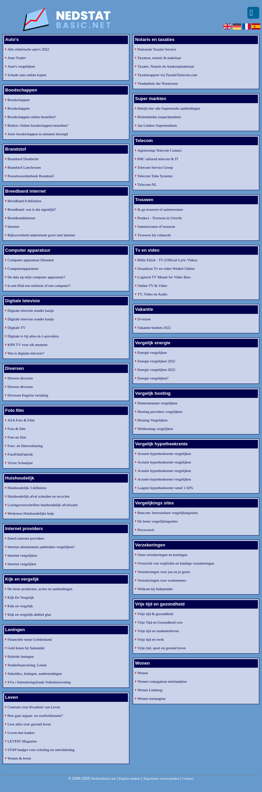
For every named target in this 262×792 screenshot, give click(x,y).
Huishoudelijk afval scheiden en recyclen (38, 496)
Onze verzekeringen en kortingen (162, 555)
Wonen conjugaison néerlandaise (162, 681)
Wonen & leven (19, 758)
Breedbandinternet (21, 218)
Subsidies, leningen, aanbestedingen (35, 673)
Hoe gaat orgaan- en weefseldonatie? (35, 715)
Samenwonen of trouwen (156, 226)
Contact (188, 778)
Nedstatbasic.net (103, 778)
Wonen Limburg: (150, 690)
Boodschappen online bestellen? (32, 117)
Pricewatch (145, 530)
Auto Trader (17, 58)
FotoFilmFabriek (20, 454)
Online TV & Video (152, 285)
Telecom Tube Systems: (155, 176)
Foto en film (17, 437)
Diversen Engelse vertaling (28, 395)
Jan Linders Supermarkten (157, 125)
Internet (13, 226)
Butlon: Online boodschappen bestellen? (38, 125)
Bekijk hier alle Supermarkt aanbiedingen (168, 108)
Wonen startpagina (151, 698)
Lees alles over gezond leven (29, 724)
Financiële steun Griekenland (30, 639)
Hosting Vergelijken (152, 420)
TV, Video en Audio (152, 294)
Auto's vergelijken (21, 66)
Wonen (142, 673)
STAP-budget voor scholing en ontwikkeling (41, 750)
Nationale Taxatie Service (156, 49)
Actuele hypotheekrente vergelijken (164, 453)
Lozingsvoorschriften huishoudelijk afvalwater (43, 505)
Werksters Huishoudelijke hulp (31, 513)
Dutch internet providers (26, 538)
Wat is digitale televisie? (26, 353)
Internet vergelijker (22, 564)
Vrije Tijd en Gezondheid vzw (160, 622)
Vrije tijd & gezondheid (155, 614)
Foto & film (17, 429)
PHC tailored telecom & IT (157, 159)
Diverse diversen (20, 378)
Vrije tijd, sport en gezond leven (161, 648)
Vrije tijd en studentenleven (158, 631)
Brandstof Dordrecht (23, 159)
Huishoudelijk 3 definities (27, 488)
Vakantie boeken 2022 (154, 327)
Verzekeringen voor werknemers (161, 580)
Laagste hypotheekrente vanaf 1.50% (165, 488)
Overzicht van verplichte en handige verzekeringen (175, 563)
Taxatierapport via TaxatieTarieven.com (167, 75)
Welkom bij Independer (155, 589)
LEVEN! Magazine (22, 741)
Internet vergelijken (22, 555)
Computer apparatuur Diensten (31, 260)
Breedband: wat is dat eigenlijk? (32, 209)
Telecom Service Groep (155, 167)
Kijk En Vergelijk (21, 597)
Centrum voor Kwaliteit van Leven (34, 707)
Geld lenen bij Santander (26, 648)
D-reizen (143, 319)
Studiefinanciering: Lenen (27, 665)
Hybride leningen (21, 656)
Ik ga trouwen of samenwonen (160, 209)
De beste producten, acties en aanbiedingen (40, 589)
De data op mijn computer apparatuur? (37, 277)
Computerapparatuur (23, 268)
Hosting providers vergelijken (159, 411)
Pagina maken (129, 778)
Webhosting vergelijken (155, 429)
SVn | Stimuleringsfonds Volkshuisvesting (39, 682)
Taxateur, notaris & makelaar (159, 58)
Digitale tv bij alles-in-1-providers (33, 336)
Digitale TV (17, 327)
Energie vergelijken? (153, 378)
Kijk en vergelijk (20, 606)
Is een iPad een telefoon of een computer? (39, 285)
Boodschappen (19, 100)
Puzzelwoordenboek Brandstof (31, 176)
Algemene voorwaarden (161, 778)
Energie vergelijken (152, 352)
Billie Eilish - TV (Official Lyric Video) (167, 260)
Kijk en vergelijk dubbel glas (29, 614)
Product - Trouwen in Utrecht (159, 218)
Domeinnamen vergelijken (157, 403)
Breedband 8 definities (25, 201)
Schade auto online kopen (27, 75)
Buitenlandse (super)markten (159, 117)
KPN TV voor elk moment (27, 345)
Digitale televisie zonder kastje (31, 310)
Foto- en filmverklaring (25, 446)
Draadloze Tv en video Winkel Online (165, 268)
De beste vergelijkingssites (157, 521)
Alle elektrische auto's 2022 (28, 49)
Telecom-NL (147, 184)
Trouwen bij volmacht (154, 235)
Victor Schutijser (20, 463)
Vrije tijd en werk (150, 639)
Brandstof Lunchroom (24, 167)
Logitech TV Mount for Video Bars (163, 277)
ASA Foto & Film (21, 420)
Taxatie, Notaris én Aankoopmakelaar (165, 66)
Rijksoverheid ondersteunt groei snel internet (41, 235)
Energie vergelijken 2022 (156, 361)
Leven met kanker (21, 733)
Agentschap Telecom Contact (159, 150)
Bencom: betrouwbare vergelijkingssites (167, 513)
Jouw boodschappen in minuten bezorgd (38, 134)
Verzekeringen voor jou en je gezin (163, 572)
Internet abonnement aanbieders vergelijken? (41, 547)
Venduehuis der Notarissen (157, 83)
